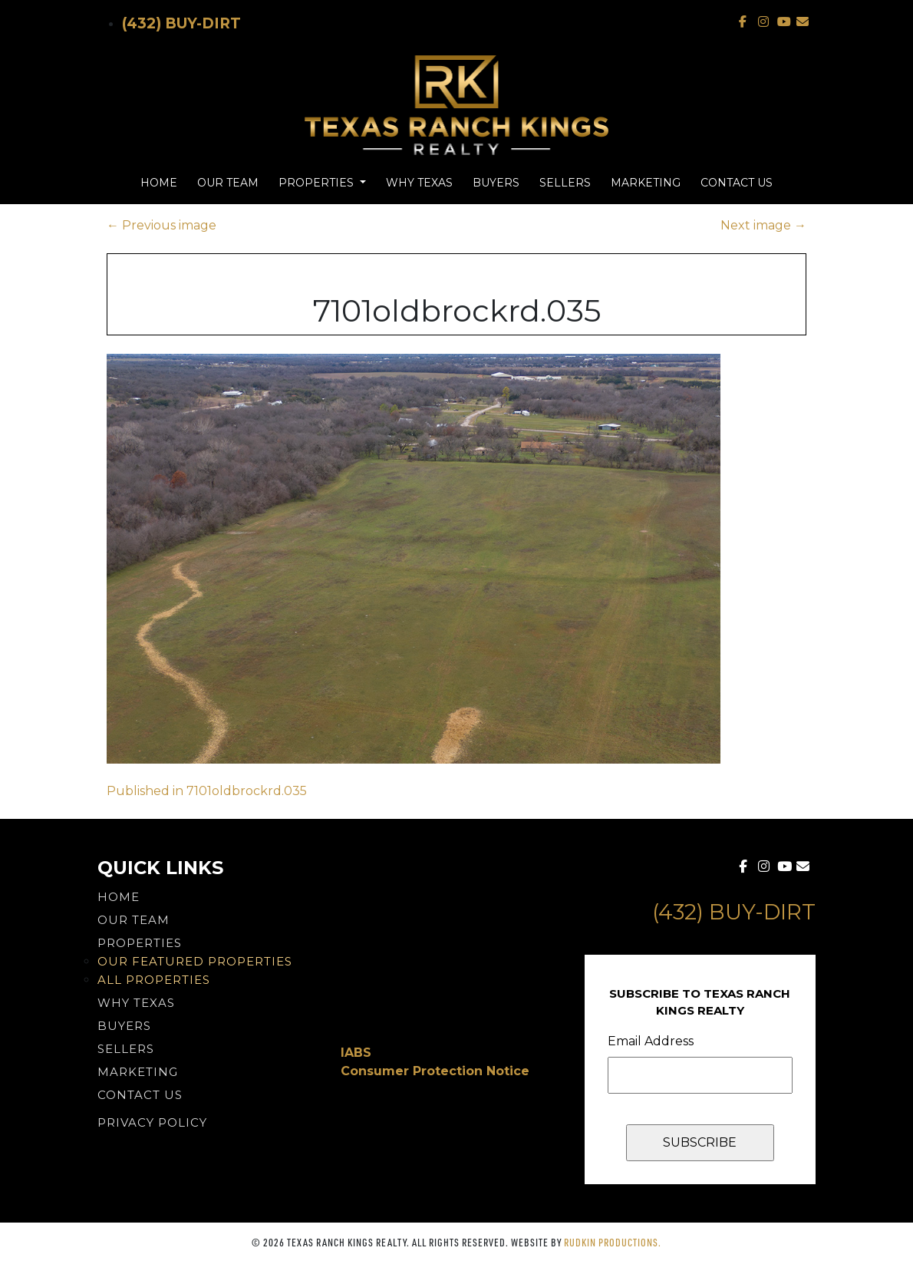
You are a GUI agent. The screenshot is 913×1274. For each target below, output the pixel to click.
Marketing (646, 183)
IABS (356, 1052)
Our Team (228, 183)
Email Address (651, 1041)
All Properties (153, 979)
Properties (318, 183)
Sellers (565, 183)
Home (158, 183)
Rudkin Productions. (612, 1242)
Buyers (496, 183)
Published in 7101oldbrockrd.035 (207, 791)
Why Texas (419, 183)
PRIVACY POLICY (152, 1122)
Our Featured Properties (194, 961)
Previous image (161, 225)
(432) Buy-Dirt (181, 23)
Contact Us (736, 183)
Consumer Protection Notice (435, 1071)
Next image (763, 225)
